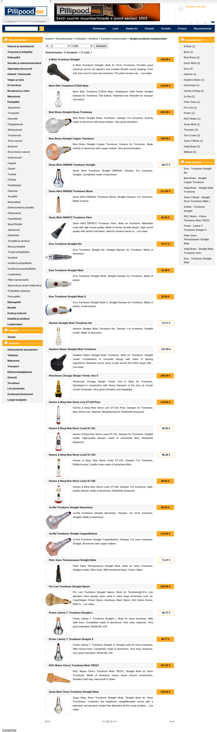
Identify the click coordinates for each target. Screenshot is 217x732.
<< (103, 721)
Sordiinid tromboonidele (114, 38)
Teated (11, 337)
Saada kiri (199, 22)
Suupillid (12, 196)
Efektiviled (13, 235)
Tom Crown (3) (192, 135)
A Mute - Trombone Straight (194, 208)
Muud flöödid (15, 224)
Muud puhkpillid (16, 246)
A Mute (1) (189, 46)
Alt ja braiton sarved (19, 152)
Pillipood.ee (26, 12)
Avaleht (192, 22)
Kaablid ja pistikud (18, 318)
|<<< (47, 721)
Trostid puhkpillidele (19, 252)
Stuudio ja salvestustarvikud (24, 63)
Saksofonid (14, 107)
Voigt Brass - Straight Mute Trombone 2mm (198, 250)
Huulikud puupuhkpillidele (22, 268)
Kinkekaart (99, 28)
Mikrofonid (13, 96)
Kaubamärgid (193, 40)
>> (115, 721)
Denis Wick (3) (192, 63)
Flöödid (12, 179)
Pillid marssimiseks (18, 279)
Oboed (11, 168)
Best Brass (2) (192, 57)
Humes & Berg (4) (194, 90)
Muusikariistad (202, 28)
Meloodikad (14, 202)
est (212, 22)
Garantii (12, 377)
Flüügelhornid (15, 124)
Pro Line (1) (190, 107)
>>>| (171, 721)
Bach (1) (188, 52)
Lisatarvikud (14, 274)
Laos (116, 28)
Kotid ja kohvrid (16, 313)
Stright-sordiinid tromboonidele (148, 38)
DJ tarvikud (14, 85)
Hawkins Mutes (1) (194, 79)
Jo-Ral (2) (189, 96)
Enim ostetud (193, 162)
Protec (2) (189, 113)
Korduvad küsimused (20, 394)
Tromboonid (14, 135)
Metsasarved (15, 129)
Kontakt (165, 28)
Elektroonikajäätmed (19, 372)
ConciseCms (9, 730)
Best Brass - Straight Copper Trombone (195, 180)
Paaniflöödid (14, 218)
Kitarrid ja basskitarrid (20, 46)
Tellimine (12, 355)
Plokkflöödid (14, 185)
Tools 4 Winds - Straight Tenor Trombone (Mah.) (197, 199)
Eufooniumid (14, 157)
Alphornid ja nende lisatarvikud (25, 285)
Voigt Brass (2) (192, 146)
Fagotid (12, 163)
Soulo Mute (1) (192, 124)
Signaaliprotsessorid (19, 68)
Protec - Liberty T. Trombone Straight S (195, 227)
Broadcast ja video (18, 90)
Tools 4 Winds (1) (193, 140)
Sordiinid (12, 257)
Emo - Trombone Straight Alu (198, 170)
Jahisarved (14, 229)
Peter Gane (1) (192, 102)
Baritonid (12, 146)
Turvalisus (13, 383)
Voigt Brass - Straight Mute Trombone (198, 189)
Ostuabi (149, 28)
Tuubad (12, 174)
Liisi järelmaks (16, 388)
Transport (13, 366)
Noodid (11, 307)
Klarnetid (12, 118)
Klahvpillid (13, 57)
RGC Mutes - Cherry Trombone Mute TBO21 (197, 218)
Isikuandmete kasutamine (22, 349)
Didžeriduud (14, 213)
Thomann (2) (191, 129)
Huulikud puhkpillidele (20, 263)
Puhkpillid (13, 102)
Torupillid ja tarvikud (19, 241)
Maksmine (13, 360)
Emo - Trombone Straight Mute (198, 260)
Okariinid (12, 191)
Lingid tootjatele (17, 399)
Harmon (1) (190, 74)
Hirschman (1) (191, 85)
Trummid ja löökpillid (19, 52)
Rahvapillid (14, 302)
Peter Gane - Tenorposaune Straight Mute (196, 239)
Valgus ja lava (15, 79)
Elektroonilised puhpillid (21, 207)
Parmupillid (14, 296)
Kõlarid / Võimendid (19, 74)
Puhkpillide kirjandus (19, 291)
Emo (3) (188, 68)
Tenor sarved (15, 140)
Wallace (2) (190, 152)
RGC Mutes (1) (192, 118)
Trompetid (13, 113)
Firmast (182, 28)
